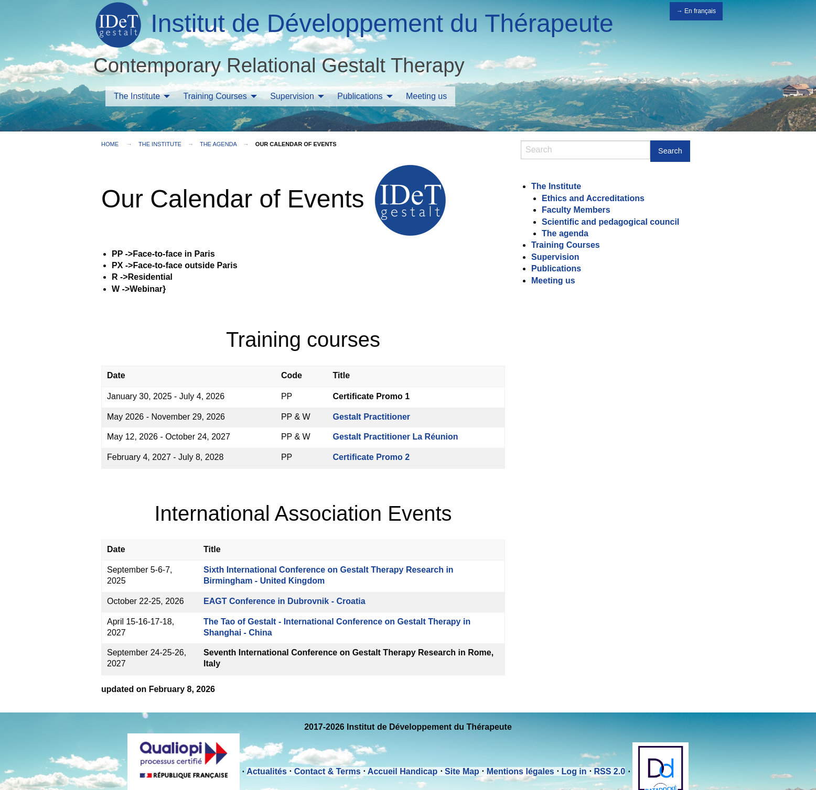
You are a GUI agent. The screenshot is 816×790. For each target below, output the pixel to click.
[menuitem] (139, 96)
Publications (359, 96)
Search (670, 151)
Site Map (462, 771)
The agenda (218, 144)
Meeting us (426, 96)
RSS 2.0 (609, 771)
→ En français (696, 11)
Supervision (292, 96)
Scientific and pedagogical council (610, 221)
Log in (574, 771)
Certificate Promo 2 (371, 457)
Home (110, 144)
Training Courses (215, 96)
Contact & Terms (327, 771)
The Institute (137, 96)
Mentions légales (520, 771)
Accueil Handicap (402, 771)
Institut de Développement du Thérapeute (382, 23)
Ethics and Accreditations (593, 198)
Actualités (266, 771)
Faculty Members (576, 209)
